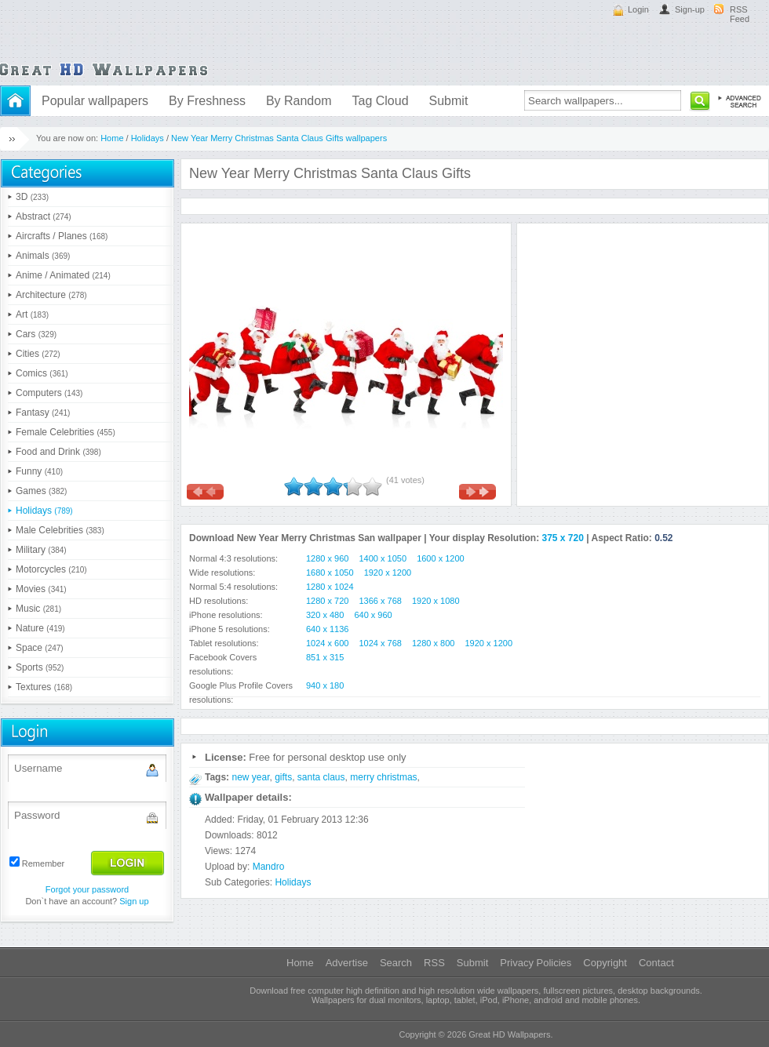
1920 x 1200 (388, 572)
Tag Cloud (380, 100)
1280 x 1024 (330, 586)
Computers (49, 392)
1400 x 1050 (383, 558)
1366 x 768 (380, 600)
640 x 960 (373, 615)
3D (32, 196)
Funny (39, 471)
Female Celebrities (65, 432)
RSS (434, 963)
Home (111, 138)
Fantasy (43, 412)
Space (40, 647)
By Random (299, 100)
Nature (40, 628)
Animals (43, 255)
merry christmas (383, 777)
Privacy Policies (535, 963)
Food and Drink (58, 451)
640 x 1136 (327, 629)
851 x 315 (325, 657)
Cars (36, 334)
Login (638, 9)
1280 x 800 (433, 643)
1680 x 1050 (330, 572)
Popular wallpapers (95, 100)
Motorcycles (51, 569)
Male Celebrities (60, 530)
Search (396, 963)
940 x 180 (325, 685)
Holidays (147, 138)
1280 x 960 (327, 558)
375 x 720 (563, 538)
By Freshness (207, 100)
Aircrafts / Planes (62, 236)
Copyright (605, 963)
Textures (44, 687)
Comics (42, 373)
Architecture (51, 294)
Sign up (133, 901)
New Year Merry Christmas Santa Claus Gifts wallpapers (279, 138)
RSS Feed (739, 14)
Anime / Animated (63, 275)
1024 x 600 (327, 643)
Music (38, 608)
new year (250, 777)
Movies (41, 588)
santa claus (321, 777)
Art (32, 314)
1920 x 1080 (436, 600)
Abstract (43, 216)
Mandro (269, 866)
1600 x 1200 (441, 558)
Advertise (347, 963)
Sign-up (690, 9)
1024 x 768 (380, 643)
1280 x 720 (327, 600)
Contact (656, 963)
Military (41, 549)
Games (41, 490)
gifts (283, 777)
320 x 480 (325, 615)
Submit (448, 100)
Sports (40, 667)
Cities (38, 353)
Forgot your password (87, 889)
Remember (43, 863)
